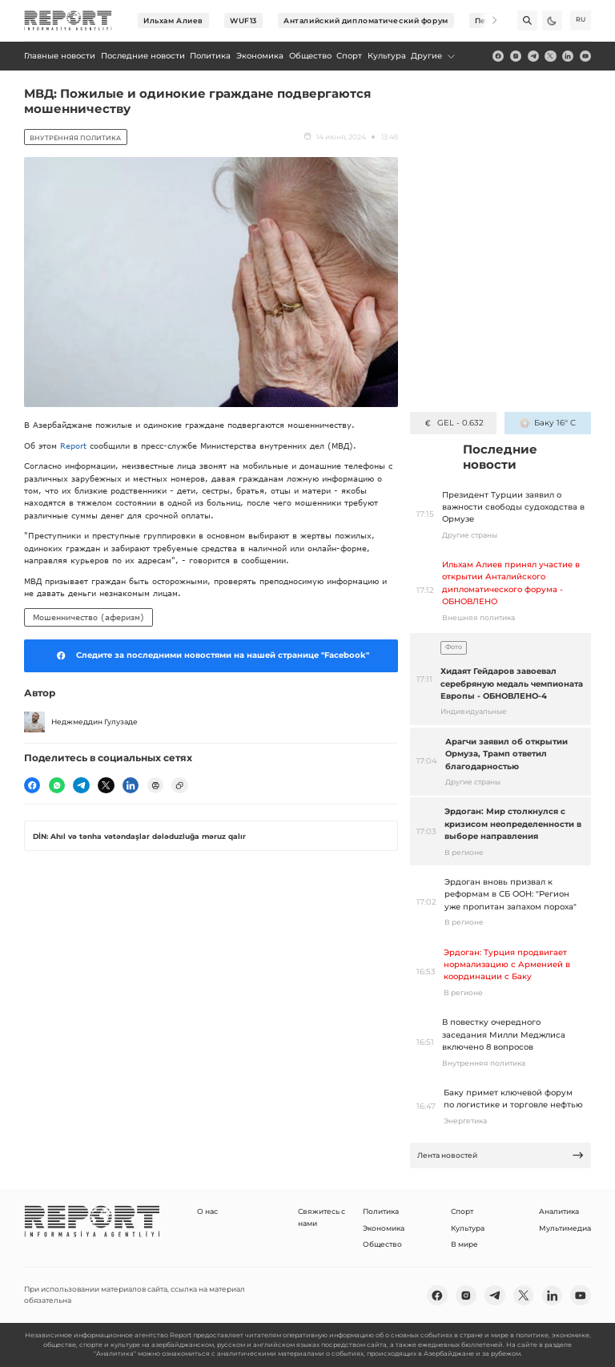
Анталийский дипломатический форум (365, 20)
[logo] (68, 20)
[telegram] (533, 56)
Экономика (383, 1228)
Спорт (462, 1211)
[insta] (515, 56)
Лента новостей (501, 1155)
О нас (207, 1211)
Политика (381, 1211)
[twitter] (550, 56)
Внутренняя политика (75, 138)
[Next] (487, 20)
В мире (464, 1244)
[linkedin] (567, 56)
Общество (382, 1244)
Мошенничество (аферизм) (88, 617)
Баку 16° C (547, 422)
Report (73, 445)
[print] (155, 785)
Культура (467, 1228)
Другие (433, 55)
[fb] (498, 56)
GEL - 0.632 (453, 422)
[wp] (57, 785)
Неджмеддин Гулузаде (81, 722)
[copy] (179, 785)
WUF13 (243, 20)
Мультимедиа (565, 1228)
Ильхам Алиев (173, 20)
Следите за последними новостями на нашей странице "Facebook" (210, 655)
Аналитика (559, 1211)
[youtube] (585, 56)
